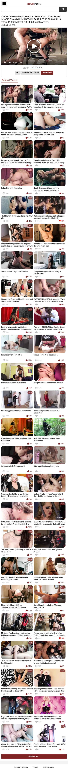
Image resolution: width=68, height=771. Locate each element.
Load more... (34, 756)
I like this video (24, 68)
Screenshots (27, 72)
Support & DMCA (21, 767)
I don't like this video (27, 68)
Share (36, 72)
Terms (35, 767)
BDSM (34, 4)
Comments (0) (47, 72)
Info (17, 72)
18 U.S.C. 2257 (48, 767)
